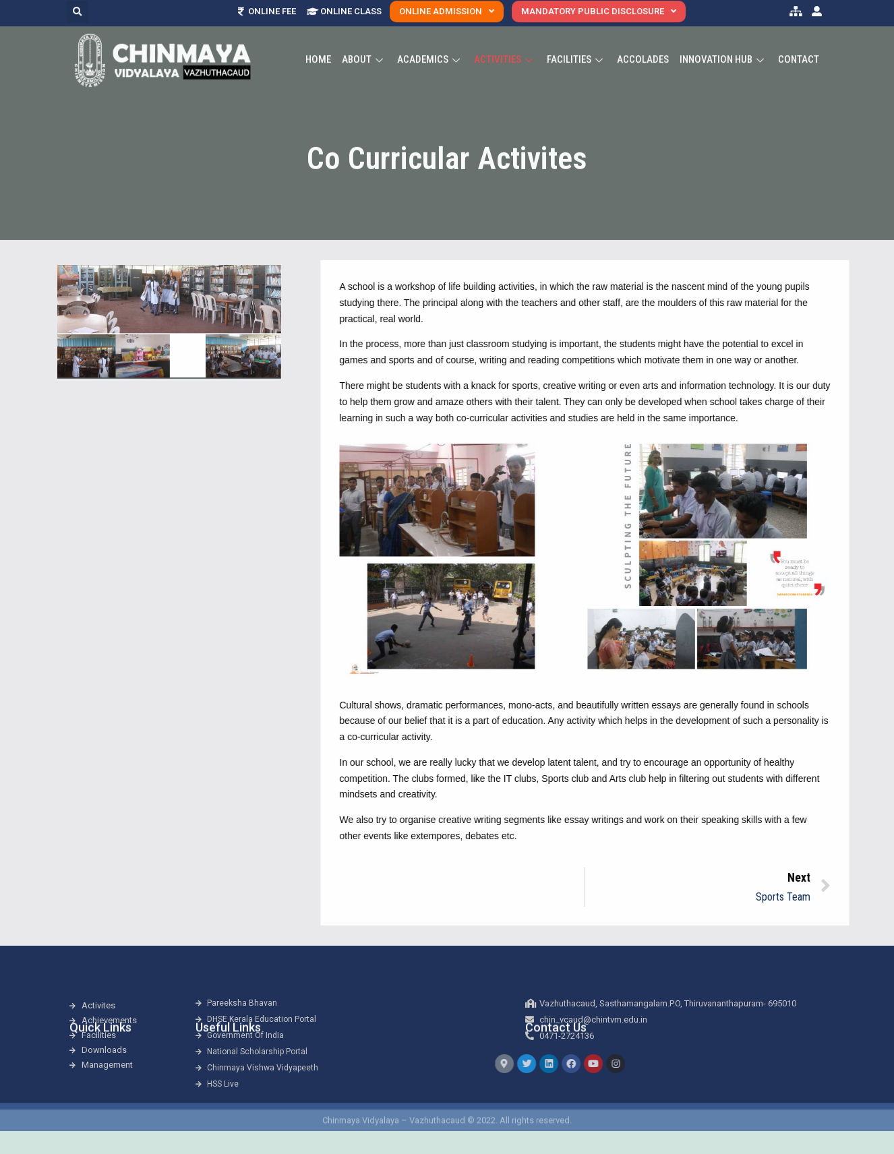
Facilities (576, 44)
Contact (798, 44)
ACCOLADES (643, 44)
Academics (430, 44)
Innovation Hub (723, 44)
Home (318, 44)
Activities (505, 44)
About (364, 44)
